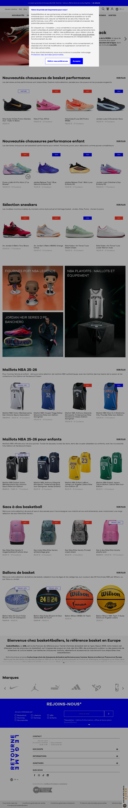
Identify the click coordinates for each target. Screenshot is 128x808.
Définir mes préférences (58, 61)
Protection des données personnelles (47, 55)
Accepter (77, 61)
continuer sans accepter (83, 34)
